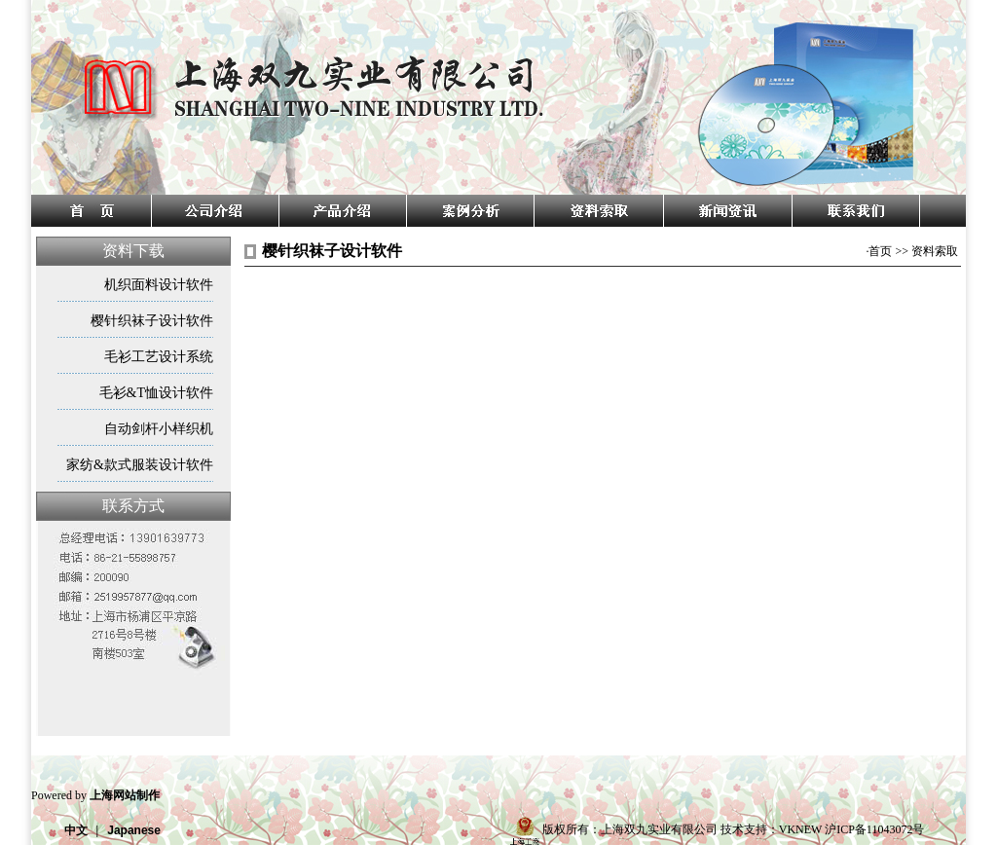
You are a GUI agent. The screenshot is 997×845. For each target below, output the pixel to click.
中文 (76, 830)
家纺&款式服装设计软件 (139, 465)
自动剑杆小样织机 (158, 429)
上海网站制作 (125, 795)
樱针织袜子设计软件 (152, 320)
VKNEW (800, 829)
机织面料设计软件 (158, 284)
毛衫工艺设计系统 (158, 356)
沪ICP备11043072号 (874, 829)
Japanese (134, 830)
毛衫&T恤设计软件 (156, 393)
